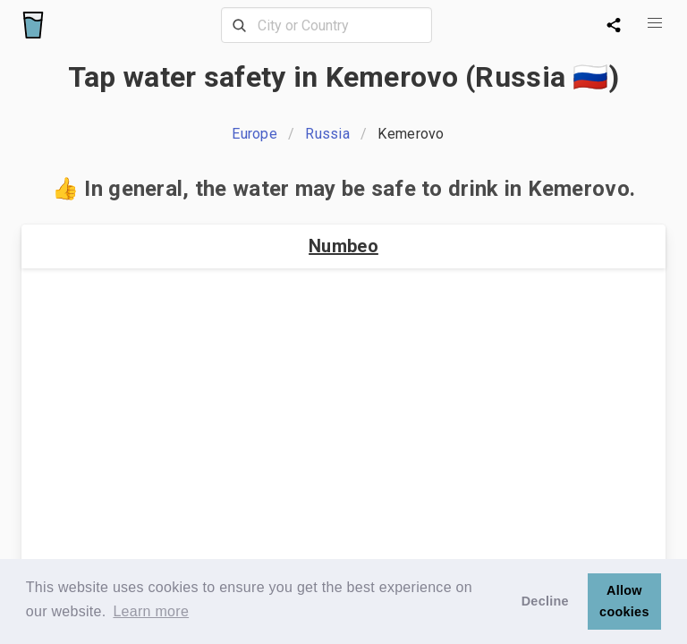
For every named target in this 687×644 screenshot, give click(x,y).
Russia (327, 133)
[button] (655, 23)
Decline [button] (545, 601)
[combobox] (326, 25)
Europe (254, 133)
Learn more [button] (151, 611)
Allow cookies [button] (624, 601)
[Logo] (33, 25)
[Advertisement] (343, 424)
